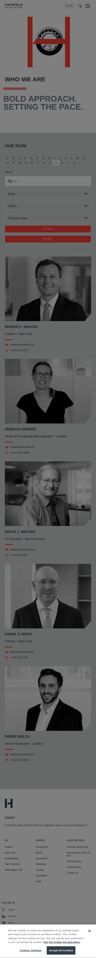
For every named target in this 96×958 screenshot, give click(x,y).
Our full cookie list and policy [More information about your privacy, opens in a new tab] (61, 947)
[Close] (89, 936)
